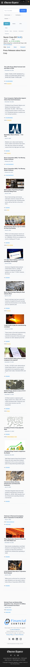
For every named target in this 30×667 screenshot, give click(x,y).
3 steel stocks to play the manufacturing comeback (15, 326)
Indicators (6, 18)
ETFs (21, 23)
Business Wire (8, 524)
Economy (8, 153)
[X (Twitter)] (9, 639)
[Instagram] (20, 639)
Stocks (14, 23)
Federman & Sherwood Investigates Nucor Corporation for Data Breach (13, 516)
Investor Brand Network (9, 164)
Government (9, 83)
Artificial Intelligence (10, 436)
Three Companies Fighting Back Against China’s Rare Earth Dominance (15, 98)
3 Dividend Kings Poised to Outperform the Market (14, 452)
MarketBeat (8, 207)
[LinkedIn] (17, 639)
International (21, 31)
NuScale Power (9, 609)
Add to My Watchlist (8, 44)
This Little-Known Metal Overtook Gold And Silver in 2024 (14, 67)
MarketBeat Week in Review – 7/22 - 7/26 (14, 135)
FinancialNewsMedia (9, 81)
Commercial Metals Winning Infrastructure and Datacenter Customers (12, 483)
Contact (20, 662)
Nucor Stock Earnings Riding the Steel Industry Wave (14, 293)
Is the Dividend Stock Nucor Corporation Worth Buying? (15, 572)
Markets (6, 23)
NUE (20, 37)
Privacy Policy (9, 634)
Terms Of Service (19, 634)
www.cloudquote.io (15, 629)
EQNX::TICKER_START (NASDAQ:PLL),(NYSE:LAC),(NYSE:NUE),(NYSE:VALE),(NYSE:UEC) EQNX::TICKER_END (15, 75)
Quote (8, 47)
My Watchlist (18, 15)
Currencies (15, 31)
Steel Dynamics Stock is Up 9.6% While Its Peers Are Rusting (14, 227)
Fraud (16, 436)
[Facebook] (13, 639)
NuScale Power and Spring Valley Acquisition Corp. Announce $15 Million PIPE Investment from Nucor (15, 604)
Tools (6, 27)
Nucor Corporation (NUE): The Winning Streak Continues (14, 158)
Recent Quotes (7, 15)
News (11, 31)
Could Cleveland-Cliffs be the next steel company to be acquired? (15, 359)
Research (22, 47)
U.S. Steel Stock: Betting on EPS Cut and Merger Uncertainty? (14, 260)
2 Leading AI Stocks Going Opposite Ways (14, 428)
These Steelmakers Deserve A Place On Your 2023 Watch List (15, 539)
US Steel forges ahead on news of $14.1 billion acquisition (15, 391)
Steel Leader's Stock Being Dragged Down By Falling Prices (13, 190)
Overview (6, 31)
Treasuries (7, 33)
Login (23, 1)
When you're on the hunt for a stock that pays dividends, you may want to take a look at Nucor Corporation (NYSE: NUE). (15, 580)
